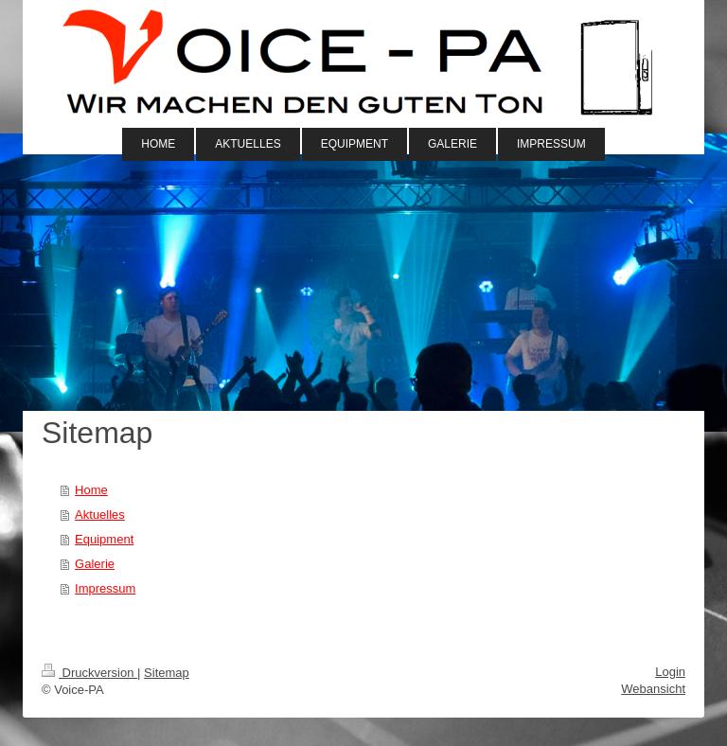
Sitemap (166, 673)
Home (91, 490)
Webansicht (653, 689)
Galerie (95, 564)
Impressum (105, 588)
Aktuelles (100, 514)
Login (670, 672)
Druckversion (89, 673)
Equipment (104, 539)
